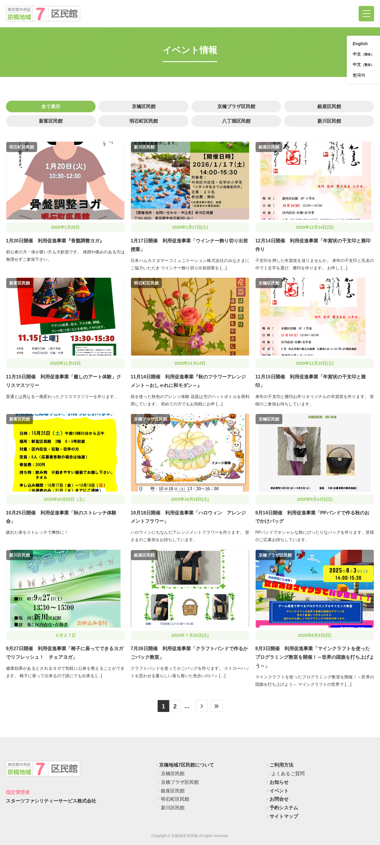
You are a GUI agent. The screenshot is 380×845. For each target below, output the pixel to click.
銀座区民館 (329, 106)
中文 (363, 54)
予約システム (282, 807)
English (360, 43)
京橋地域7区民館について (185, 764)
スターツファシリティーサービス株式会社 (51, 800)
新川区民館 (329, 121)
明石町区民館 (143, 121)
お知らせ (278, 782)
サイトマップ (282, 816)
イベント (278, 790)
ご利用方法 (280, 764)
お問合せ (278, 799)
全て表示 (50, 106)
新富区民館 (51, 121)
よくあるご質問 (286, 773)
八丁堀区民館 (236, 121)
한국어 (359, 75)
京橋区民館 (144, 106)
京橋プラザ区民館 (236, 106)
